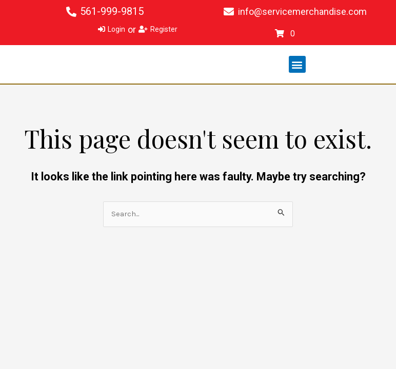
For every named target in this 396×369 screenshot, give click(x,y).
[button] (297, 64)
